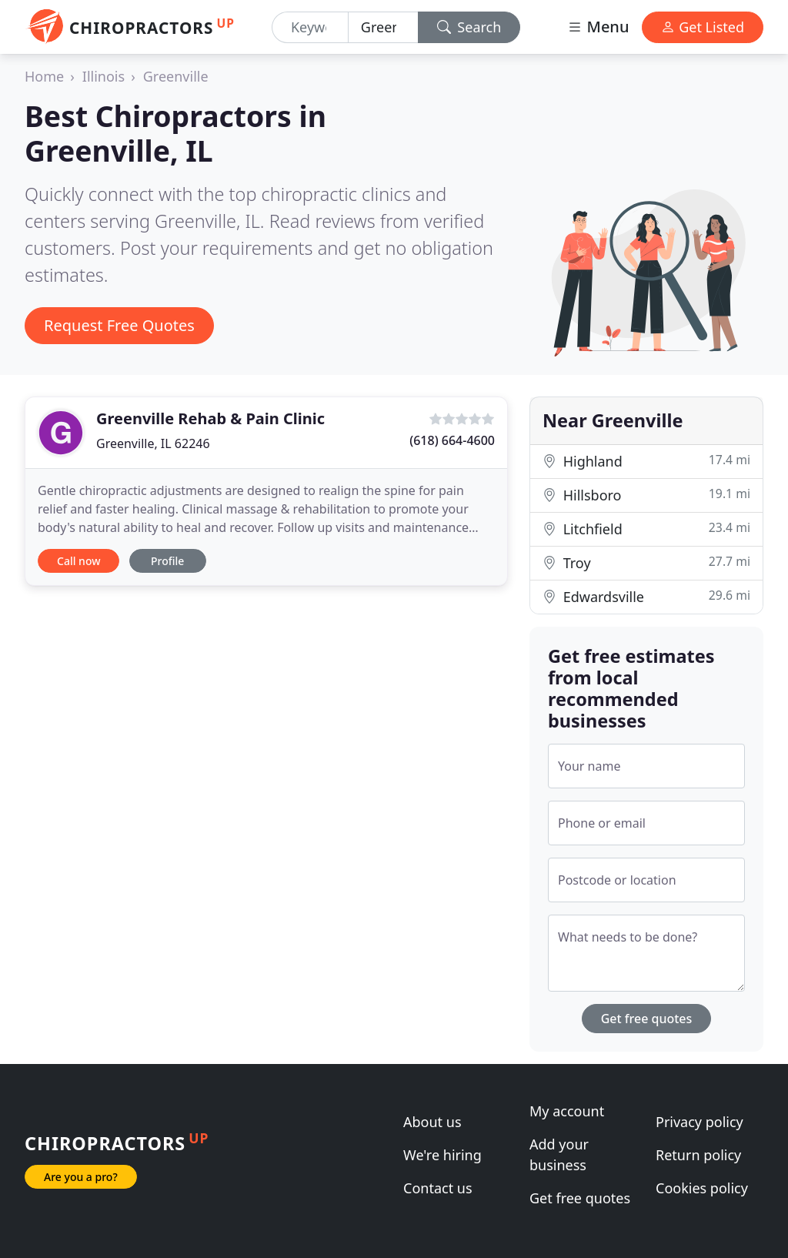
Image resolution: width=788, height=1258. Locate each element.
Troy (646, 562)
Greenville (176, 76)
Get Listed (702, 27)
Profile (167, 561)
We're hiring (442, 1155)
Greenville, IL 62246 (153, 443)
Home (44, 76)
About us (432, 1121)
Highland (646, 460)
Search (469, 27)
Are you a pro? (81, 1176)
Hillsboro (646, 494)
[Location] (383, 27)
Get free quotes (647, 1018)
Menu (598, 26)
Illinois (103, 76)
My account (566, 1111)
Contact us (437, 1188)
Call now (78, 561)
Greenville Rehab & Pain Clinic (210, 418)
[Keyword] (310, 27)
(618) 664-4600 (452, 440)
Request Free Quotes (119, 325)
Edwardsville (646, 596)
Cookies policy (702, 1188)
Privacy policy (699, 1121)
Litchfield (646, 528)
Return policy (698, 1155)
